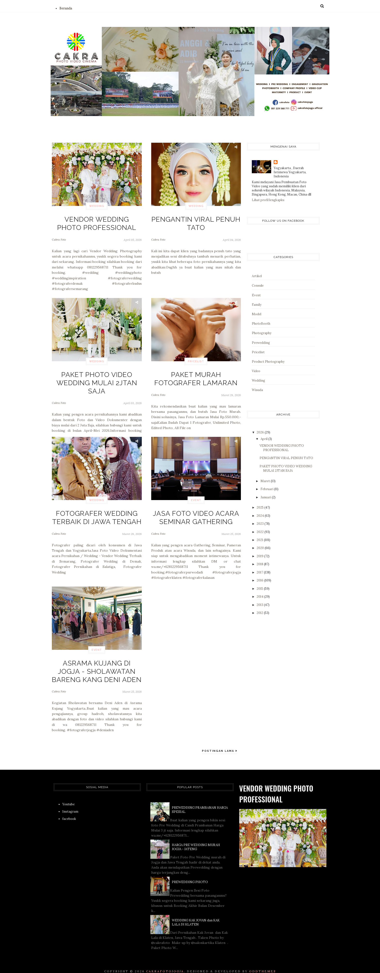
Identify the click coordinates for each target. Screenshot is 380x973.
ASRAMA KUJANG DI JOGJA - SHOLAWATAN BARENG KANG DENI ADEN (97, 667)
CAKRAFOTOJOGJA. (165, 962)
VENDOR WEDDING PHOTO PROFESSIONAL (96, 220)
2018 (260, 564)
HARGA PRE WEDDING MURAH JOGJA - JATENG (196, 838)
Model (256, 314)
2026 (261, 432)
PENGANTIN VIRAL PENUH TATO (196, 217)
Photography (261, 333)
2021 (260, 540)
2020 (261, 548)
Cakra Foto (59, 233)
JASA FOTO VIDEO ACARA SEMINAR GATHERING (196, 515)
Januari (266, 497)
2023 (260, 524)
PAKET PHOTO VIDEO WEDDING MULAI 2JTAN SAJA (97, 376)
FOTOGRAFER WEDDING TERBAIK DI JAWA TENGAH (97, 515)
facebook (69, 810)
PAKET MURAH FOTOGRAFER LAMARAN (196, 376)
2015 (260, 589)
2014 (260, 597)
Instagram (70, 803)
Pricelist (196, 361)
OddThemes (262, 962)
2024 (261, 516)
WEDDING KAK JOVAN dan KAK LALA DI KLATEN (196, 914)
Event (196, 500)
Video (256, 371)
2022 (260, 532)
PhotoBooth (261, 324)
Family (256, 305)
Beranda (65, 8)
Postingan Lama (218, 742)
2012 (260, 613)
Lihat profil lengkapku (268, 200)
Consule (258, 285)
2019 (260, 556)
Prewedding (261, 343)
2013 (260, 605)
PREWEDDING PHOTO (190, 873)
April (264, 439)
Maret (266, 481)
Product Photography (268, 362)
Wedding (96, 206)
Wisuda (257, 390)
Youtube (68, 795)
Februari (267, 489)
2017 (260, 572)
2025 (260, 507)
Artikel (257, 276)
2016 (260, 580)
